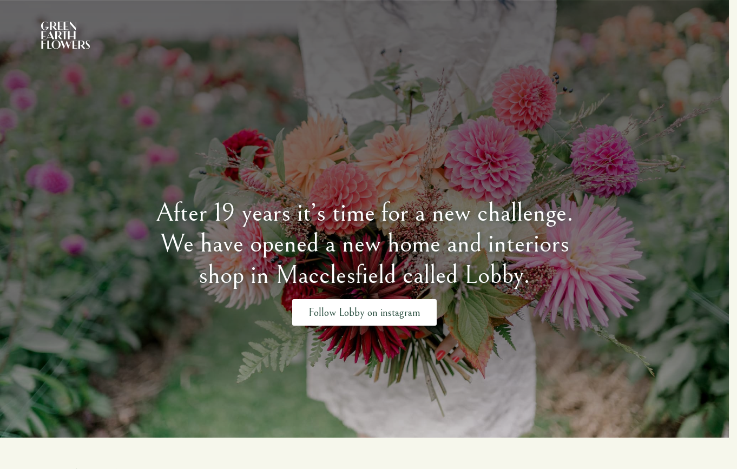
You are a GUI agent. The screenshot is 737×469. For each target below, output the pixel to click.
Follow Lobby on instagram (364, 311)
